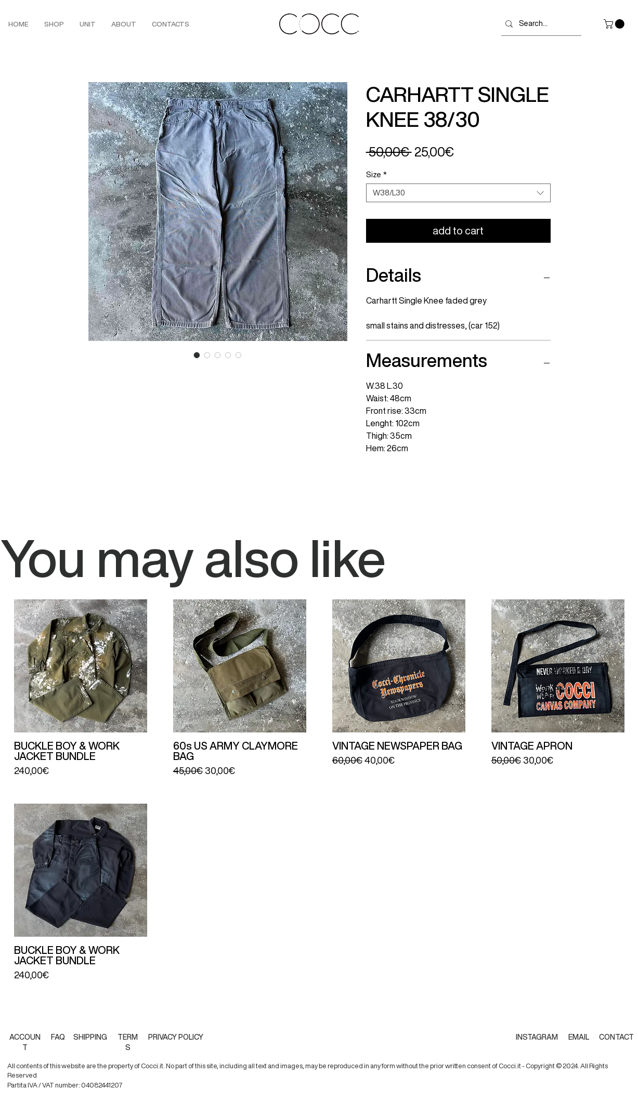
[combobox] (458, 193)
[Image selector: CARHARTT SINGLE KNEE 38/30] (197, 355)
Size (376, 174)
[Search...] (539, 23)
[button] (615, 24)
